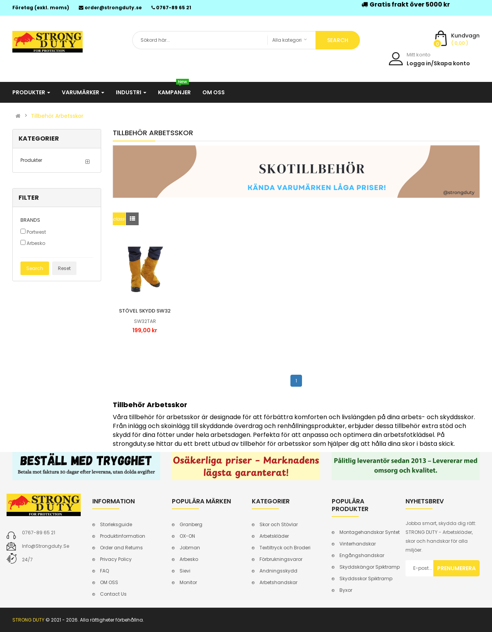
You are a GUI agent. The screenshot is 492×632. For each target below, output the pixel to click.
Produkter (31, 160)
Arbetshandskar (278, 582)
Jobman (190, 547)
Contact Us (113, 594)
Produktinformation (122, 536)
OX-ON (187, 536)
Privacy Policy (116, 559)
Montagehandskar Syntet (369, 532)
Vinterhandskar (357, 543)
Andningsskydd (278, 570)
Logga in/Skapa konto (438, 63)
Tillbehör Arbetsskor (57, 116)
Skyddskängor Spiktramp (369, 567)
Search (34, 268)
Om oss (213, 92)
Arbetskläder (274, 536)
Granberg (191, 524)
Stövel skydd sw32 (145, 310)
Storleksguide (116, 524)
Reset (64, 268)
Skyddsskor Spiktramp (365, 578)
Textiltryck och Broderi (285, 547)
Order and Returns (121, 547)
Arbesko (32, 243)
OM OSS (109, 582)
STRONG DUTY (28, 620)
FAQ (104, 570)
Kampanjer (174, 89)
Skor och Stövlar (279, 524)
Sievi (185, 570)
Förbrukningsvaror (281, 559)
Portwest (33, 232)
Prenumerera (456, 568)
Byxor (345, 590)
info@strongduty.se (45, 546)
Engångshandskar (361, 555)
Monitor (188, 582)
